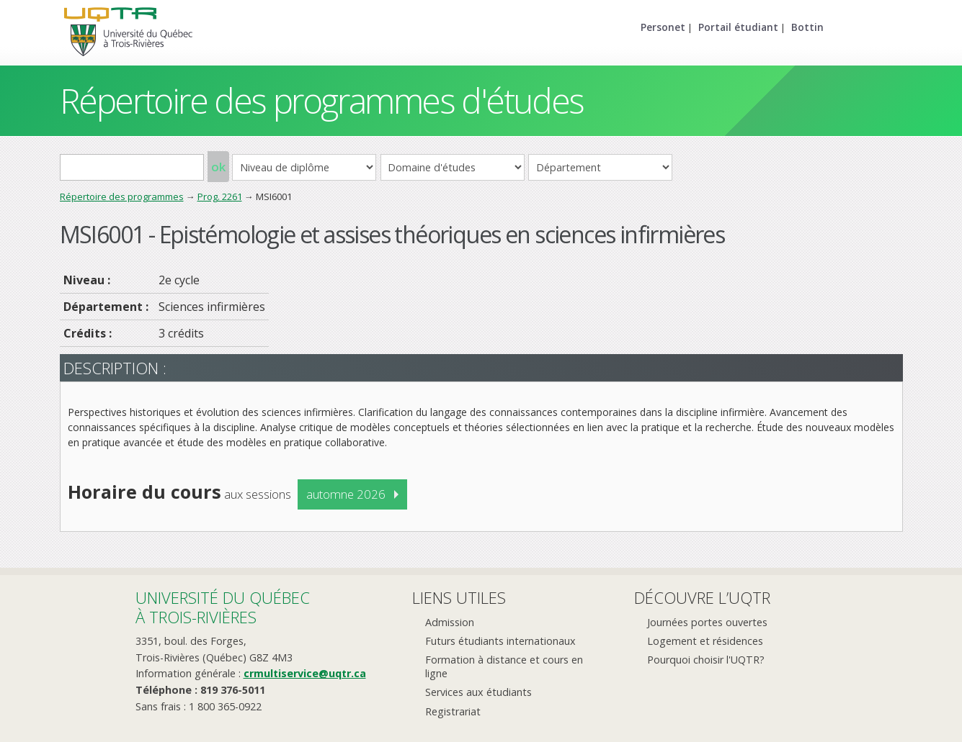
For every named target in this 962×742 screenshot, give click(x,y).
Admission (449, 622)
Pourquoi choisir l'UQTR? (706, 659)
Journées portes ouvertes (707, 622)
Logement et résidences (705, 641)
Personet (663, 27)
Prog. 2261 (219, 196)
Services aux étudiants (478, 692)
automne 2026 (346, 494)
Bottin (807, 27)
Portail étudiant (738, 27)
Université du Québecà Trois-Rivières (222, 607)
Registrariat (453, 711)
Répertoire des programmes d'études (322, 100)
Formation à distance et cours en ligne (504, 666)
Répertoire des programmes (122, 196)
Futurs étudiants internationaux (500, 641)
